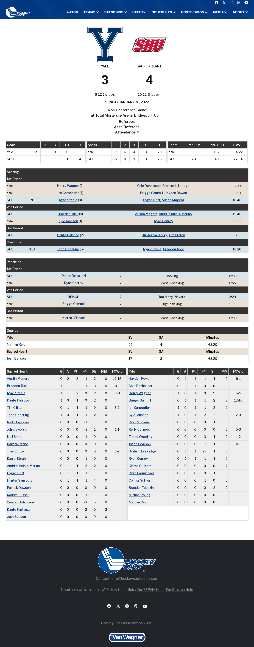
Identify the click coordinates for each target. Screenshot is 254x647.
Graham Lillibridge (175, 186)
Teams (89, 12)
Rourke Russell (18, 490)
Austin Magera (173, 199)
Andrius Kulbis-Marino (175, 213)
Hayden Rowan (175, 193)
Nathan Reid (16, 342)
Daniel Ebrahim (18, 454)
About (239, 12)
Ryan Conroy (163, 220)
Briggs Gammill (151, 193)
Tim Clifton (177, 234)
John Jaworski (17, 426)
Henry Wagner (68, 186)
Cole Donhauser (149, 186)
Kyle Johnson (68, 220)
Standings (114, 12)
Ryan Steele (68, 199)
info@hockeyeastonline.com (134, 573)
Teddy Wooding (140, 433)
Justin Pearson (140, 440)
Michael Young (139, 490)
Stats (137, 12)
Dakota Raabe (17, 440)
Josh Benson (16, 356)
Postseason (192, 12)
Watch (72, 12)
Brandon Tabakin (141, 483)
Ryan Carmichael (141, 468)
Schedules (162, 12)
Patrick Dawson (19, 483)
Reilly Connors (139, 426)
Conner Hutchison (20, 497)
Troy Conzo (15, 447)
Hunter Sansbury (154, 234)
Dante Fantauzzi (74, 274)
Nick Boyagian (18, 419)
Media (218, 12)
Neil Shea (14, 433)
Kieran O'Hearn (73, 316)
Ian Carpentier (68, 193)
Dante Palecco (68, 234)
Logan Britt (151, 199)
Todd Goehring (68, 248)
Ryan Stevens (139, 419)
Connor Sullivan (140, 475)
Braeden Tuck (68, 213)
